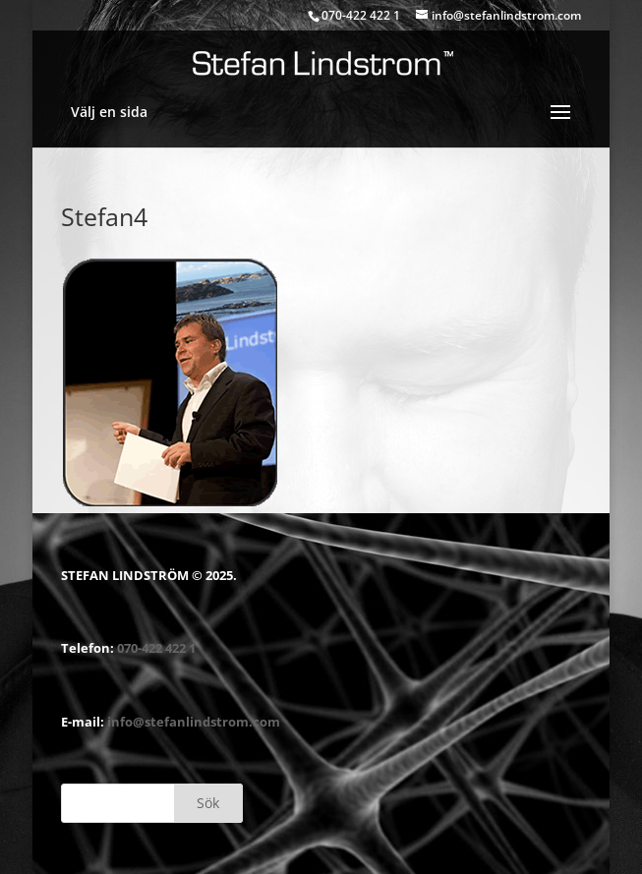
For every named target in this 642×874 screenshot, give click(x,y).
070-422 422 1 (156, 648)
